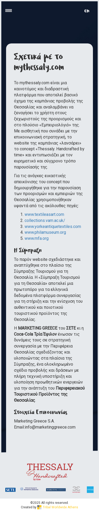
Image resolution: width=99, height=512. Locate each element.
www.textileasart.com (44, 214)
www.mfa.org (37, 238)
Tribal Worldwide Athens (57, 507)
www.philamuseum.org (45, 232)
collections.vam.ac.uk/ (45, 220)
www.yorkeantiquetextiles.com (53, 226)
